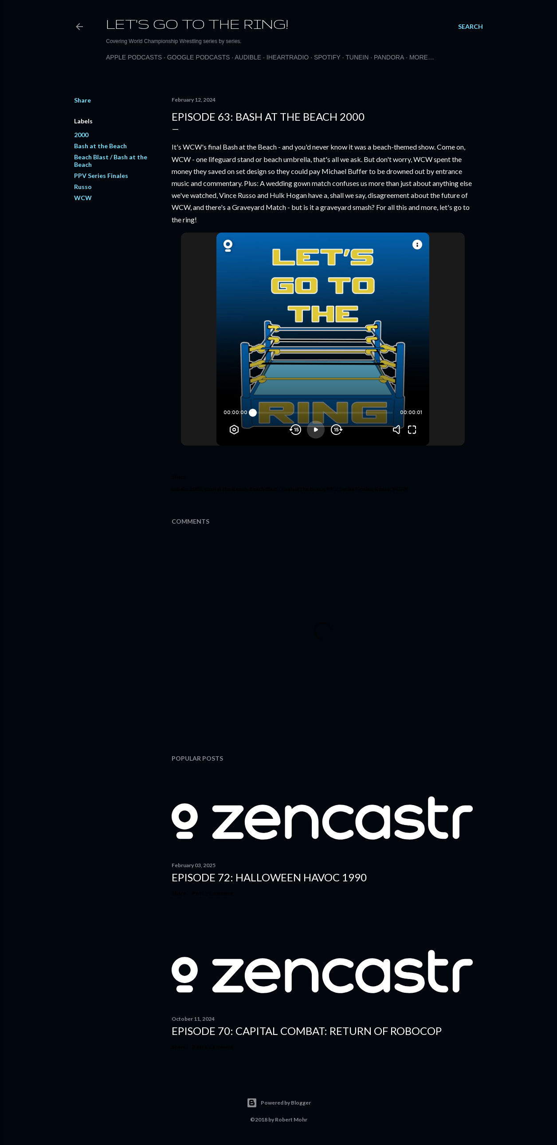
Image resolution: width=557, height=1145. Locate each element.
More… (421, 57)
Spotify (327, 57)
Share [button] (82, 100)
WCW (83, 197)
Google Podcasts (198, 57)
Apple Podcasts (134, 57)
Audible (248, 57)
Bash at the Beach (100, 146)
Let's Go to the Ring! (197, 24)
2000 (81, 134)
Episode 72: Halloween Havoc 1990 (269, 877)
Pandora (389, 57)
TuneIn (357, 57)
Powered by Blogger (279, 1103)
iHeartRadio (288, 57)
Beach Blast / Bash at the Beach (287, 489)
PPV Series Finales (101, 175)
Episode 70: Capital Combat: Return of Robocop (307, 1030)
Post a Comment (212, 893)
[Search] (470, 26)
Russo (83, 186)
